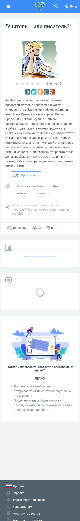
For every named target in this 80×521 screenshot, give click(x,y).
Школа (56, 186)
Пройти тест (25, 175)
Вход (70, 6)
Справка (18, 493)
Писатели (40, 193)
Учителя (21, 193)
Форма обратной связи (28, 500)
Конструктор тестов (26, 513)
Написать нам (22, 506)
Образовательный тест (30, 186)
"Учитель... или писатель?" (38, 26)
